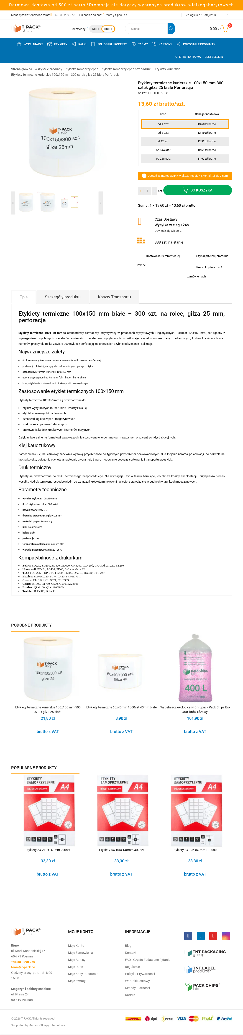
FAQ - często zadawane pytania (147, 960)
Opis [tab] (24, 297)
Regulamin (132, 967)
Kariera (130, 995)
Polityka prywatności (140, 974)
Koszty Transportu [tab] (114, 297)
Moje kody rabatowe (83, 974)
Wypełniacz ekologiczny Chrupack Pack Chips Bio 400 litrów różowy (195, 709)
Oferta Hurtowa (188, 56)
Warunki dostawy (137, 981)
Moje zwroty (77, 981)
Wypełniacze (29, 44)
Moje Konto (76, 945)
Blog (128, 945)
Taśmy (139, 44)
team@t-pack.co (116, 15)
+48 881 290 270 (63, 15)
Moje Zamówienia (80, 952)
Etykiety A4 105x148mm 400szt (121, 850)
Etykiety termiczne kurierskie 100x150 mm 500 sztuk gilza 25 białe (48, 709)
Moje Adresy (76, 960)
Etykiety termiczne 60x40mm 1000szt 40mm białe (121, 707)
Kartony (161, 44)
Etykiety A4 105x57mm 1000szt (195, 850)
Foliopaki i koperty (108, 44)
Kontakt (130, 952)
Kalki (79, 44)
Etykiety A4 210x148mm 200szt (48, 850)
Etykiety (57, 44)
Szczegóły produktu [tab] (63, 297)
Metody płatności (137, 988)
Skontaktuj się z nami (214, 175)
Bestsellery (214, 56)
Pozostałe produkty (195, 44)
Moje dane (75, 967)
